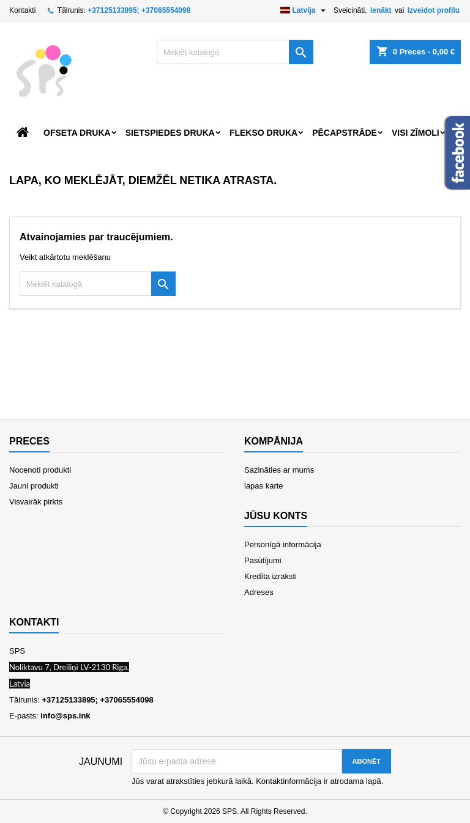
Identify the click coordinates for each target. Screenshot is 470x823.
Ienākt (381, 10)
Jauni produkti (34, 485)
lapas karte (263, 485)
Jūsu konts (275, 516)
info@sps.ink (65, 715)
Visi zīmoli (415, 133)
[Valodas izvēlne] (304, 10)
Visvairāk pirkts (35, 501)
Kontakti (22, 10)
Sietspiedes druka (170, 133)
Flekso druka (263, 133)
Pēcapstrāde (344, 133)
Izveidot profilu (434, 10)
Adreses (259, 592)
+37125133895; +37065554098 (139, 10)
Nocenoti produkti (40, 469)
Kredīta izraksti (270, 576)
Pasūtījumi (263, 560)
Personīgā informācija (282, 544)
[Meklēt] (235, 52)
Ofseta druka (77, 133)
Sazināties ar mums (279, 469)
